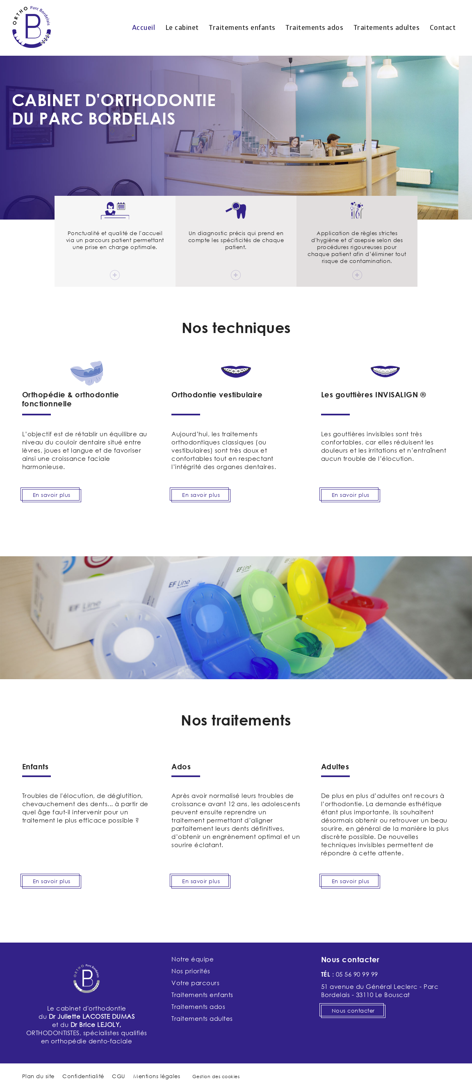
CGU (118, 1076)
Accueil (143, 28)
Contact (443, 28)
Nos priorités (190, 971)
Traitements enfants (242, 28)
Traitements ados (314, 28)
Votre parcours (195, 983)
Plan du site (38, 1076)
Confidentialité (83, 1076)
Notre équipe (192, 959)
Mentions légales (156, 1076)
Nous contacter (353, 1010)
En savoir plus (52, 495)
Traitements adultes (386, 28)
